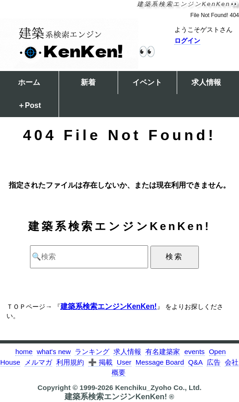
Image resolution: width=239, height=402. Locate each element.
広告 (214, 362)
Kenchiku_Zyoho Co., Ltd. (158, 387)
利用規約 (70, 362)
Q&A (195, 362)
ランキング (92, 351)
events (194, 351)
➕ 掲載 (100, 362)
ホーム (29, 82)
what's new (54, 351)
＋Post (29, 105)
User (124, 362)
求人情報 (206, 82)
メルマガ (38, 362)
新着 (88, 82)
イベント (147, 82)
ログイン (187, 40)
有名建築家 (162, 351)
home (24, 351)
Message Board (160, 362)
